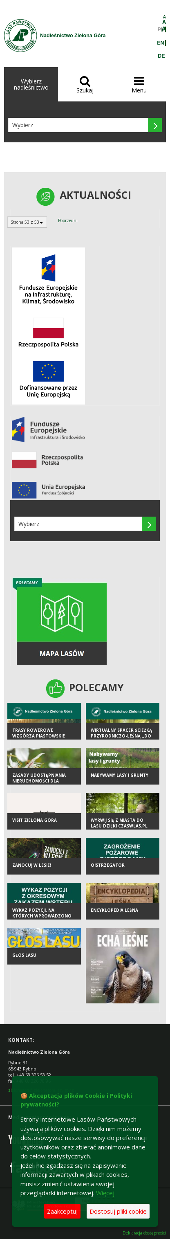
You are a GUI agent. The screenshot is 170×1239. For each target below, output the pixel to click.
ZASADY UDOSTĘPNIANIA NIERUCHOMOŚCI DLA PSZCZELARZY (39, 781)
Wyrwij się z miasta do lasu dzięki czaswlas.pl (119, 823)
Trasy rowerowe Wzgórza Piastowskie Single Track (38, 736)
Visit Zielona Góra (34, 820)
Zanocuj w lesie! (31, 865)
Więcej (105, 1193)
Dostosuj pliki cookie (118, 1211)
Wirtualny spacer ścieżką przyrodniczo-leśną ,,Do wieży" (121, 736)
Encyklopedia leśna (114, 910)
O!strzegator (108, 865)
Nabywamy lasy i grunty (119, 775)
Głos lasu (24, 955)
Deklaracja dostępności (144, 1233)
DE (161, 56)
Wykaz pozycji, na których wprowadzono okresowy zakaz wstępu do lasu (42, 919)
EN (160, 43)
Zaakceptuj (62, 1211)
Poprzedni (68, 220)
